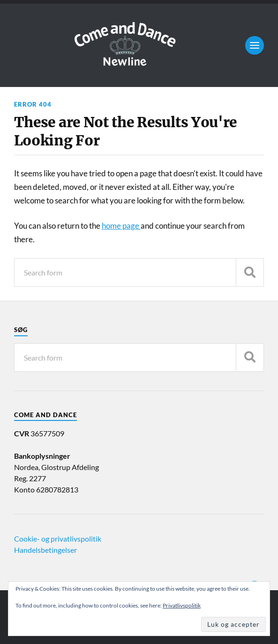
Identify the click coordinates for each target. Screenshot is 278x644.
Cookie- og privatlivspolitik (57, 538)
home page (121, 226)
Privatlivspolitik (182, 605)
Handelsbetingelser (45, 549)
